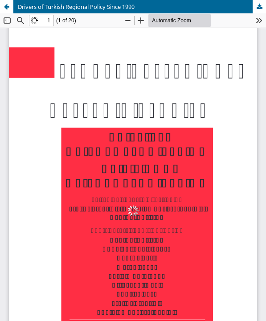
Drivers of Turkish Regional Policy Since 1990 (76, 7)
